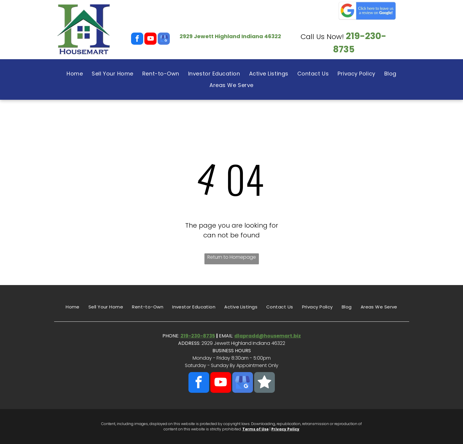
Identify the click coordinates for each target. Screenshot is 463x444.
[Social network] (264, 383)
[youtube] (150, 39)
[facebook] (137, 39)
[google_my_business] (164, 39)
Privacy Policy (285, 429)
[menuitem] (74, 73)
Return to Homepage (231, 257)
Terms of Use (255, 429)
